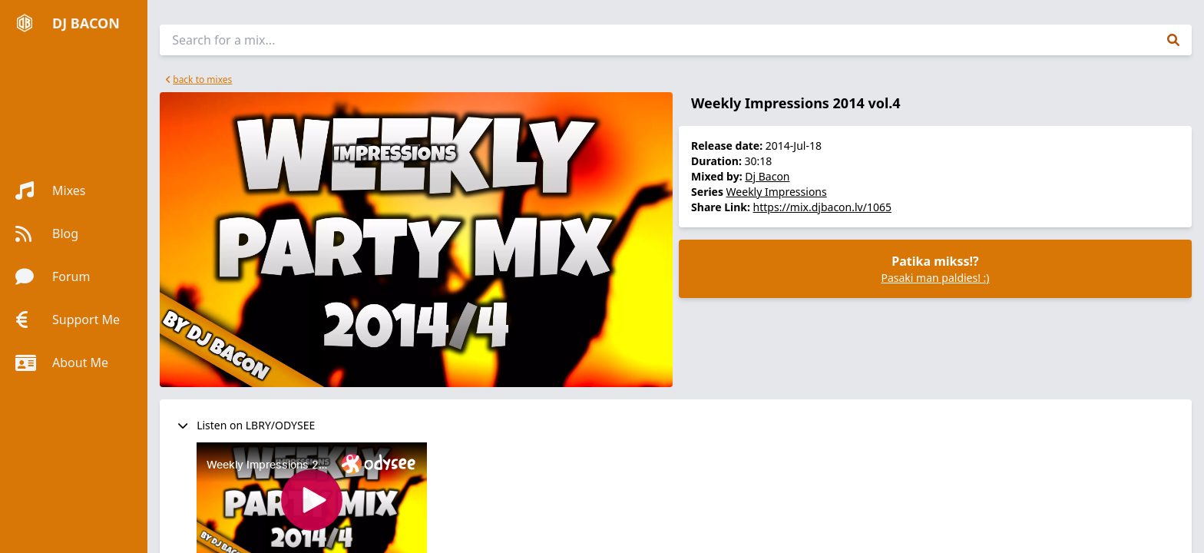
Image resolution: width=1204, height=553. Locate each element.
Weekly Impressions (776, 191)
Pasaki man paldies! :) (935, 277)
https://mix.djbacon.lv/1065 (822, 207)
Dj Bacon (767, 176)
